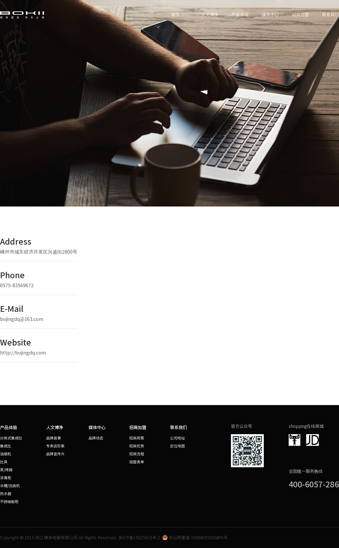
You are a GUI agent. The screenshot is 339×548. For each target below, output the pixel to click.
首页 (175, 14)
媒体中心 (270, 14)
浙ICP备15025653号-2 (139, 538)
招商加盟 (300, 14)
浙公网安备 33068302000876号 (195, 538)
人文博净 (209, 14)
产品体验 (239, 14)
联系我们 (330, 14)
